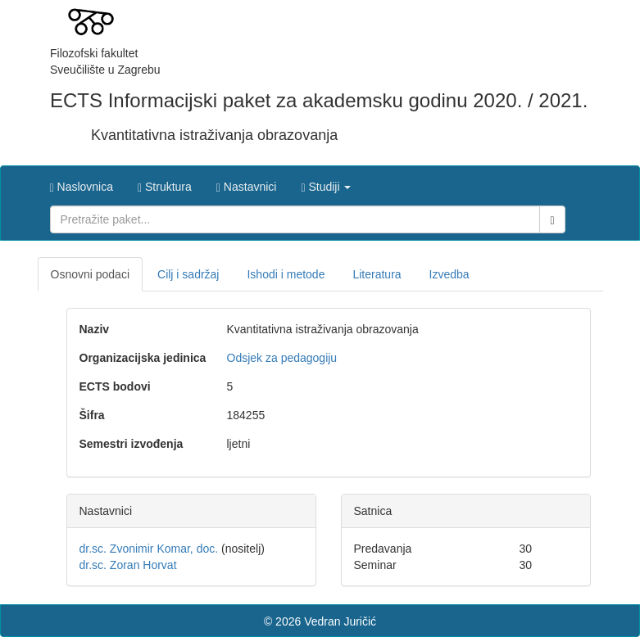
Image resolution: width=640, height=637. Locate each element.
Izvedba (449, 274)
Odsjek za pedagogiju (282, 357)
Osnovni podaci (90, 274)
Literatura (376, 274)
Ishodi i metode (286, 274)
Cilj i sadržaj (188, 274)
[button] (325, 182)
